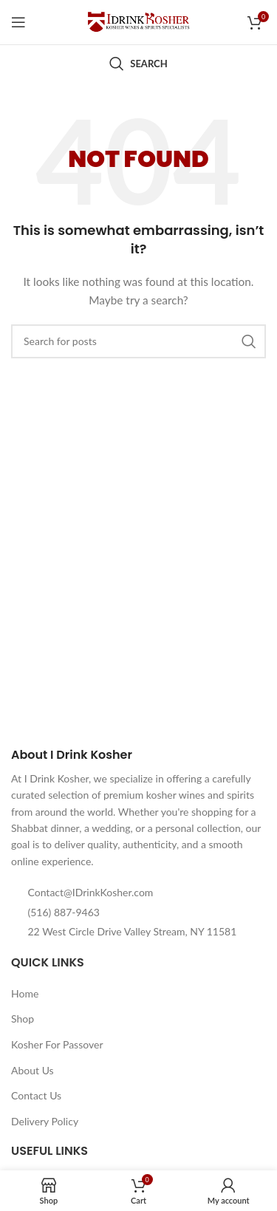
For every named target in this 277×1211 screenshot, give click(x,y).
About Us (32, 1070)
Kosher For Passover (57, 1044)
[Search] (138, 63)
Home (24, 993)
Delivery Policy (44, 1121)
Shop (22, 1018)
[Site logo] (139, 21)
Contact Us (36, 1095)
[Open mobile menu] (18, 22)
